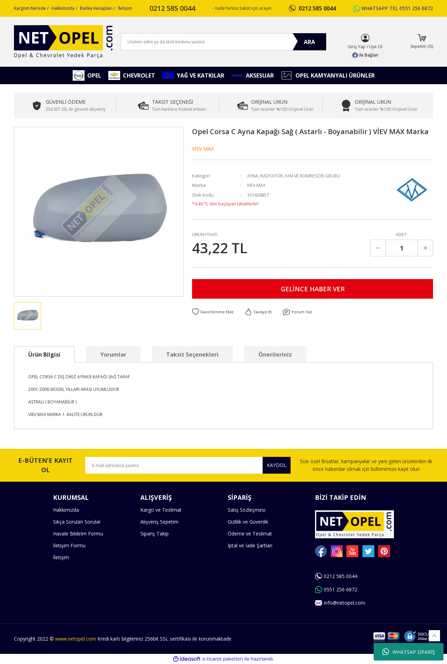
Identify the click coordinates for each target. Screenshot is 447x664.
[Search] (223, 42)
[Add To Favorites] (213, 313)
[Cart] (421, 42)
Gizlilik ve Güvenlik (248, 521)
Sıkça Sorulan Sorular (77, 521)
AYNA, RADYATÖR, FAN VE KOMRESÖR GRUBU (294, 176)
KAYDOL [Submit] (276, 465)
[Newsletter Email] (188, 465)
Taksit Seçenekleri (192, 354)
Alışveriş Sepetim (159, 521)
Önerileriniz (275, 354)
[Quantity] (401, 248)
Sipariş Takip (154, 533)
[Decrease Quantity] (378, 248)
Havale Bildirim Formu (78, 533)
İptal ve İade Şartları (250, 545)
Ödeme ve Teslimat (250, 533)
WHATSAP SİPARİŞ (408, 652)
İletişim (125, 8)
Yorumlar (113, 354)
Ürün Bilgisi (44, 354)
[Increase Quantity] (425, 248)
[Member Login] (365, 38)
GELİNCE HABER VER (312, 289)
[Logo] (63, 41)
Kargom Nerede (30, 8)
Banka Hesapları (96, 8)
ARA (309, 42)
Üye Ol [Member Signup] (375, 47)
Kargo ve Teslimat (161, 509)
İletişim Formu (69, 545)
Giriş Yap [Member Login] (357, 47)
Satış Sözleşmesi (246, 509)
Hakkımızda (62, 8)
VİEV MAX (203, 148)
